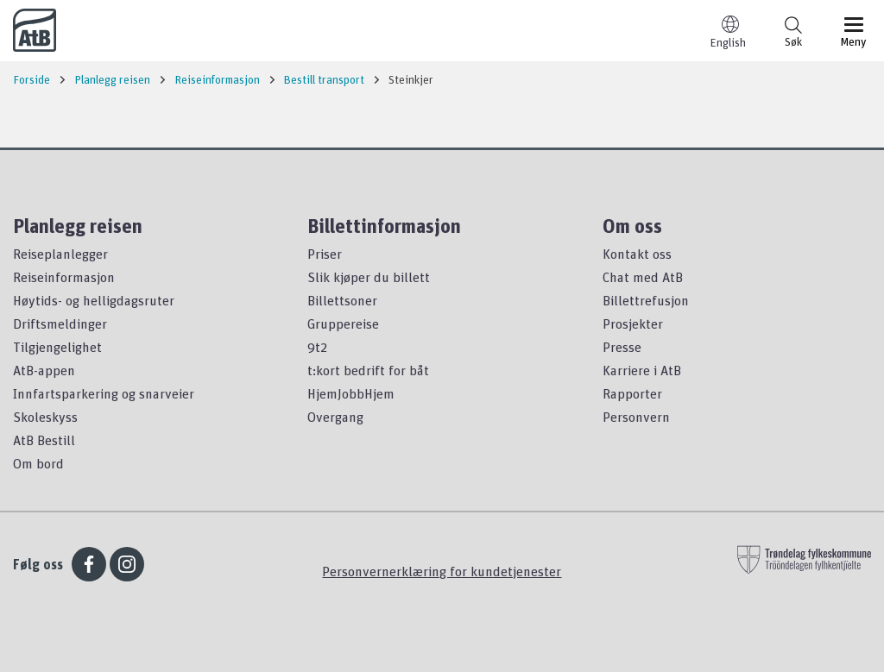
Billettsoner (342, 300)
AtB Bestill (44, 440)
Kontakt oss (637, 253)
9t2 (317, 346)
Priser (324, 253)
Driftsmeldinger (60, 323)
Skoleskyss (45, 416)
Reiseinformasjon (64, 277)
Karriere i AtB (642, 370)
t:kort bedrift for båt (368, 370)
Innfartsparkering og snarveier (103, 393)
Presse (622, 346)
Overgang (335, 416)
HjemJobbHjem (351, 393)
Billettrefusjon (646, 300)
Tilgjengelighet (57, 346)
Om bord (38, 463)
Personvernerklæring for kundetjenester (441, 571)
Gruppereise (343, 323)
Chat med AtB (643, 277)
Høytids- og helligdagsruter (93, 300)
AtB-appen (44, 370)
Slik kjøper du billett (368, 277)
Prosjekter (633, 323)
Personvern (636, 416)
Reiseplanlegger (60, 253)
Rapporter (632, 393)
